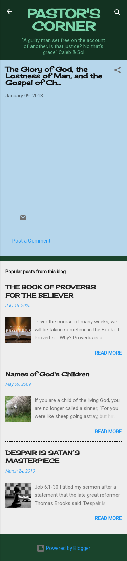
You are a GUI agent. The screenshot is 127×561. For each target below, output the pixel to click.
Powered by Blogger (63, 548)
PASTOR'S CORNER (63, 20)
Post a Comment (31, 241)
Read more (108, 353)
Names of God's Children (47, 374)
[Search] (117, 13)
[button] (117, 71)
